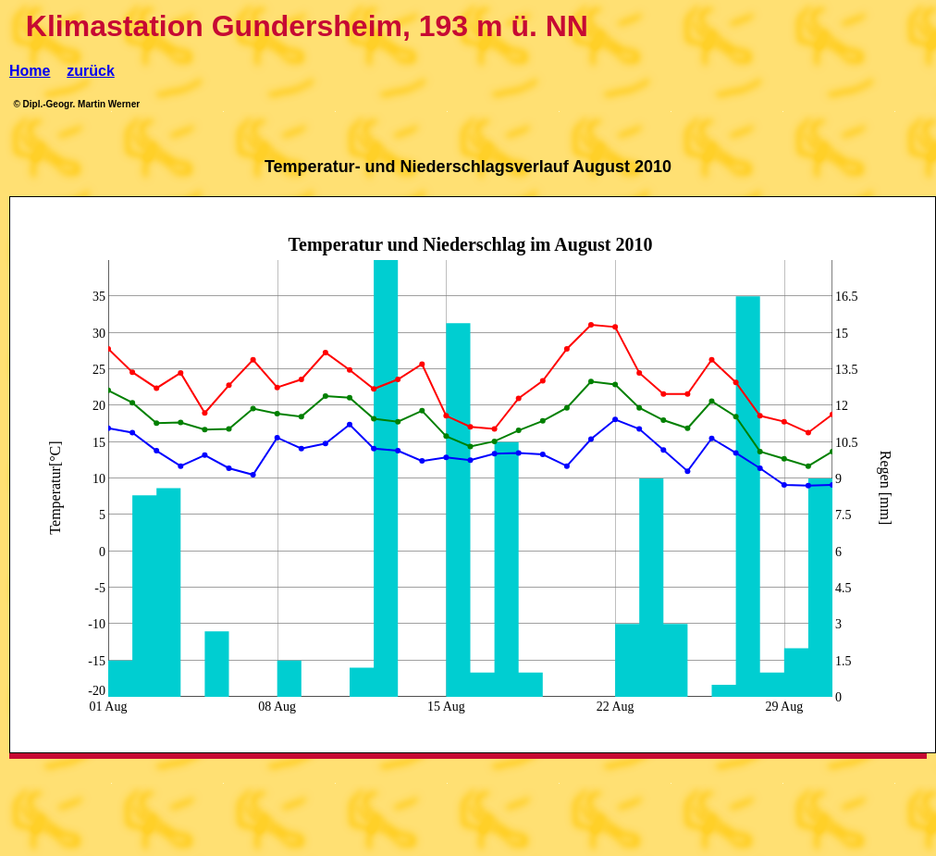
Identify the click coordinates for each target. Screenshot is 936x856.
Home (29, 71)
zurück (91, 71)
